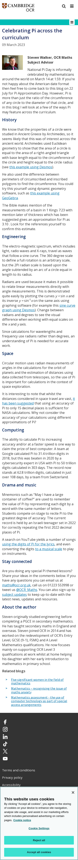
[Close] (73, 792)
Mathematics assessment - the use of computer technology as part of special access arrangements (39, 701)
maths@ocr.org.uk (16, 585)
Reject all (39, 840)
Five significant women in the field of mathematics (37, 681)
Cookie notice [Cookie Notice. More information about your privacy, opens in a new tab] (22, 820)
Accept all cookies (39, 852)
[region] (39, 823)
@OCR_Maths (26, 589)
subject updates (14, 594)
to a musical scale (48, 549)
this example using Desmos (30, 167)
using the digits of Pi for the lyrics (28, 544)
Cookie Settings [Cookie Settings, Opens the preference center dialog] (38, 828)
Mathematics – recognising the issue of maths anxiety (39, 690)
